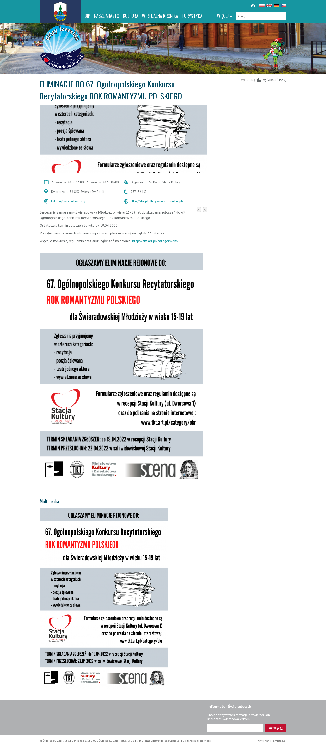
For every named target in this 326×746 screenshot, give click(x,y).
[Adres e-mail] (235, 728)
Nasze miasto (106, 15)
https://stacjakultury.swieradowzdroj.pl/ (157, 201)
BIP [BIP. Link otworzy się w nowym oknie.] (87, 15)
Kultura (130, 15)
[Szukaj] (261, 16)
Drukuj (251, 80)
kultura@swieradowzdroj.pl (70, 201)
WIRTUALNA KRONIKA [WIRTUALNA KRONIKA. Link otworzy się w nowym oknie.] (160, 15)
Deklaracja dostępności (196, 740)
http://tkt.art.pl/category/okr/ (155, 240)
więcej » (224, 15)
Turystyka (192, 15)
